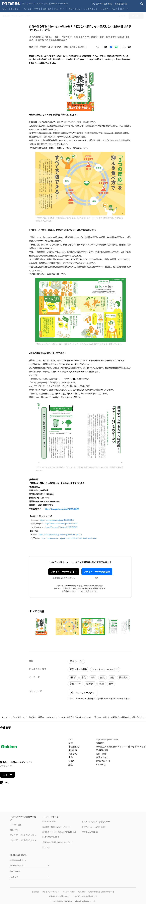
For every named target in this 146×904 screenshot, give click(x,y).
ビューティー (60, 9)
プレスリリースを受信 (102, 3)
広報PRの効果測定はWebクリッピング (57, 842)
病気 (93, 677)
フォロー (7, 774)
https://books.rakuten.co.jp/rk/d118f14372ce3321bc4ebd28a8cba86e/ (69, 538)
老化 (84, 677)
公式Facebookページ (18, 860)
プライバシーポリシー (50, 891)
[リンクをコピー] (129, 47)
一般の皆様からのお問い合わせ (85, 896)
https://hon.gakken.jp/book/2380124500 (62, 509)
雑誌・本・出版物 (78, 669)
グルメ (114, 9)
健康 (102, 683)
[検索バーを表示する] (142, 4)
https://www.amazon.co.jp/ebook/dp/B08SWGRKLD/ (60, 535)
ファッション (75, 9)
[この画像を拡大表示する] (41, 626)
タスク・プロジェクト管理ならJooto (96, 822)
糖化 (112, 677)
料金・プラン (15, 830)
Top (4, 9)
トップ (4, 717)
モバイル (27, 9)
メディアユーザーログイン (64, 572)
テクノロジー (15, 9)
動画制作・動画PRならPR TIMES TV (56, 827)
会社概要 (35, 891)
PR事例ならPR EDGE (90, 832)
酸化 (102, 677)
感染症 (73, 677)
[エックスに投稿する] (106, 47)
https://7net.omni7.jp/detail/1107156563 (61, 527)
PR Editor (46, 847)
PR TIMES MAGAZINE (50, 837)
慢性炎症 (123, 677)
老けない (90, 683)
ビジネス (104, 9)
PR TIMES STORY (49, 822)
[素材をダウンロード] (124, 47)
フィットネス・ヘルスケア (105, 669)
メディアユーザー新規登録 (97, 572)
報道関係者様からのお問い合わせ (101, 891)
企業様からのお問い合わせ (59, 896)
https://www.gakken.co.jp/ (107, 739)
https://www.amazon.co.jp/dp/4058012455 (57, 520)
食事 (111, 683)
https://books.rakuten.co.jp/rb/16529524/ (61, 524)
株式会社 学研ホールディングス (43, 717)
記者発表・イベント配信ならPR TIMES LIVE (59, 832)
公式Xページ (15, 871)
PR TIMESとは (15, 825)
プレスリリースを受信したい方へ (23, 835)
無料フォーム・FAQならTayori (93, 827)
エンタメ (47, 9)
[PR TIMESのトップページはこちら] (35, 3)
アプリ (37, 9)
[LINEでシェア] (116, 47)
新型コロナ (75, 683)
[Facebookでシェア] (111, 47)
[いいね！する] (98, 47)
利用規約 (81, 891)
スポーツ (124, 9)
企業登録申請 (121, 3)
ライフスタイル (91, 9)
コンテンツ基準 (69, 891)
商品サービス (76, 661)
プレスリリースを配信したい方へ (23, 840)
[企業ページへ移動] (9, 747)
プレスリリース (18, 717)
